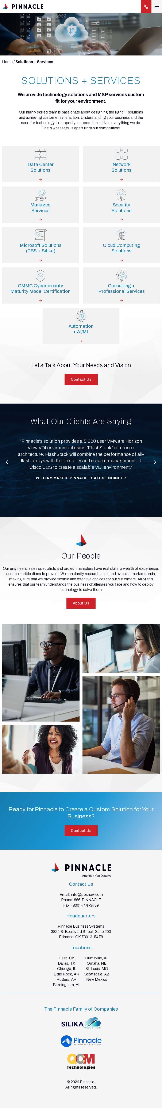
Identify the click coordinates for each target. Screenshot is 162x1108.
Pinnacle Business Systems (81, 926)
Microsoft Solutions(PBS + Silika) (40, 248)
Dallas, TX (66, 963)
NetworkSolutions (121, 167)
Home (7, 62)
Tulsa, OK (66, 958)
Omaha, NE (97, 963)
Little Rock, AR (66, 974)
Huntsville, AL (96, 958)
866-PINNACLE (87, 900)
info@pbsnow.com (87, 894)
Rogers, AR (67, 979)
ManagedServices (40, 207)
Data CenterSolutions (41, 167)
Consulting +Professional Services (122, 288)
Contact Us (81, 379)
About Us (81, 603)
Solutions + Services (34, 62)
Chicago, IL (66, 969)
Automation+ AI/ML (81, 329)
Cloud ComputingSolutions (121, 248)
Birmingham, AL (66, 985)
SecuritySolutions (121, 207)
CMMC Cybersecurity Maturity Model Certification (40, 288)
